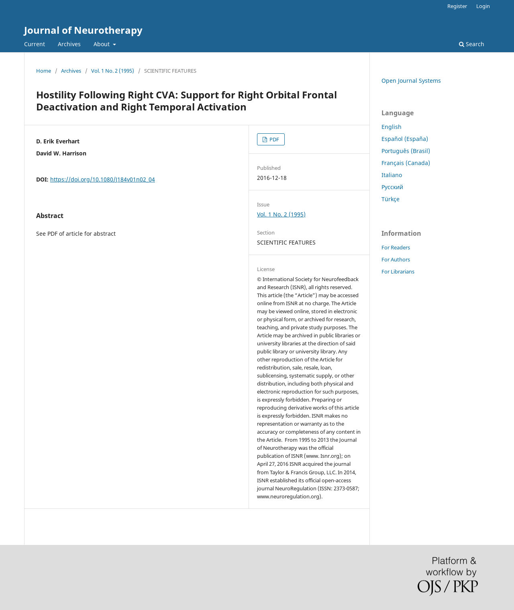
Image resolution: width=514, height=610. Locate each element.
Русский (392, 187)
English (391, 127)
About (102, 44)
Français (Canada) (405, 163)
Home (43, 70)
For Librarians (397, 271)
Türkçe (390, 199)
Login (483, 6)
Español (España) (404, 139)
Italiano (391, 175)
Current (34, 44)
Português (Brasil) (405, 151)
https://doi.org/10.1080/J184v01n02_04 (102, 179)
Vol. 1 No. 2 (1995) (112, 70)
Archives (69, 44)
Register (457, 6)
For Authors (395, 259)
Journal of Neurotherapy (83, 30)
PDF (273, 139)
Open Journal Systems (411, 80)
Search (471, 44)
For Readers (395, 247)
